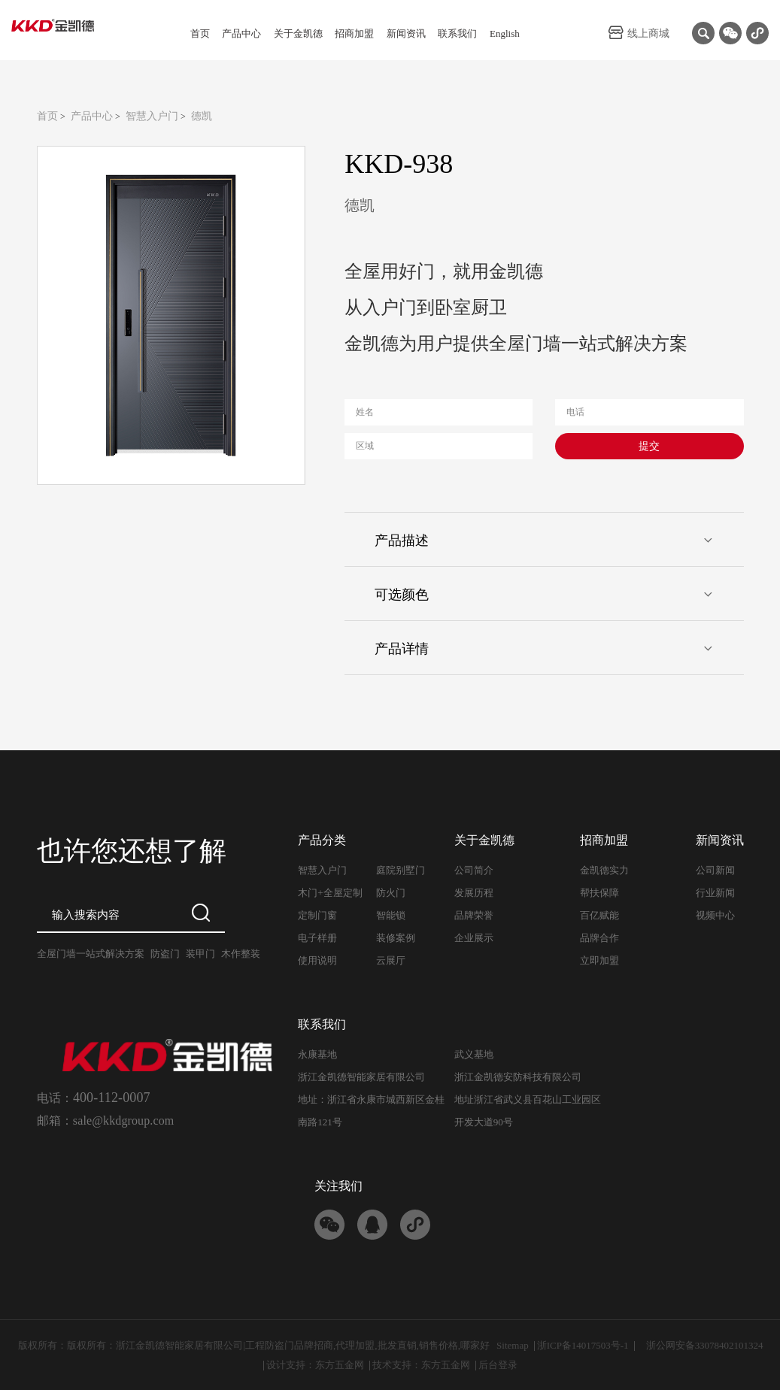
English (505, 33)
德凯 (201, 116)
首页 (200, 33)
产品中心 (241, 33)
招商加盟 (354, 33)
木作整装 (240, 953)
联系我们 (457, 33)
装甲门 (200, 953)
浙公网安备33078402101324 (704, 1345)
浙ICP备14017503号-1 (583, 1345)
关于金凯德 (298, 33)
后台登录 (497, 1364)
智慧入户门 (152, 116)
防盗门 (165, 953)
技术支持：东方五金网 (421, 1364)
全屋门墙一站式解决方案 (90, 953)
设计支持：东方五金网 (315, 1364)
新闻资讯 (406, 33)
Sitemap (512, 1345)
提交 (649, 446)
